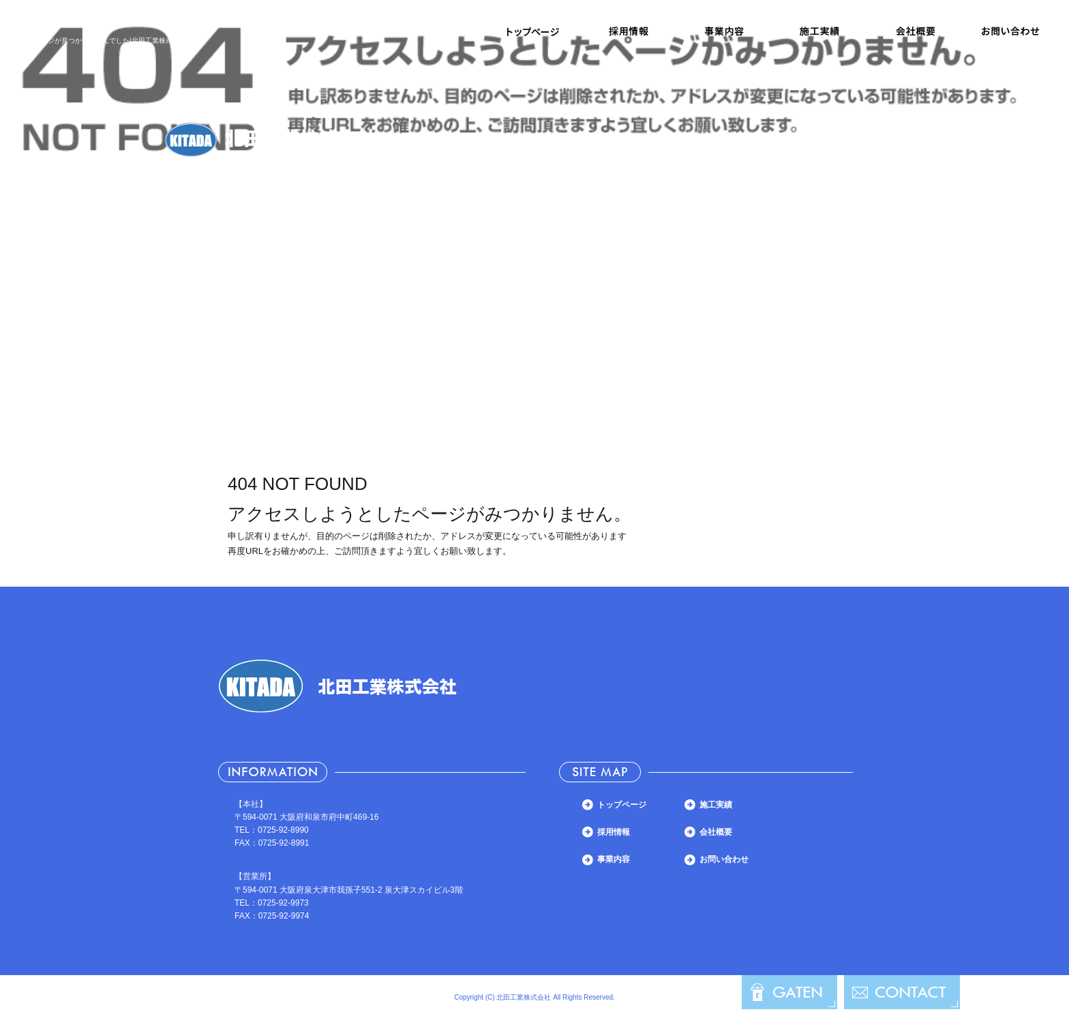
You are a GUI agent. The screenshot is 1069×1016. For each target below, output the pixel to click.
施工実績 (819, 31)
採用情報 (628, 31)
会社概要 (915, 31)
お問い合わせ (1010, 31)
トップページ (533, 31)
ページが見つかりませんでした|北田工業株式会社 (110, 40)
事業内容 (724, 31)
